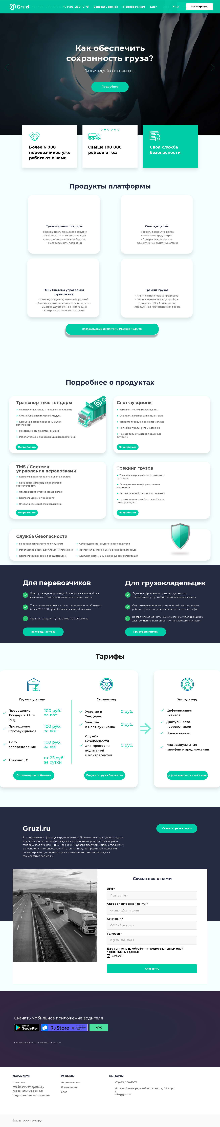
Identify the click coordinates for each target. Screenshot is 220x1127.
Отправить (152, 968)
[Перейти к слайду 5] (115, 130)
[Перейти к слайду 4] (112, 130)
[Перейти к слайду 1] (101, 130)
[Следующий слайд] (213, 67)
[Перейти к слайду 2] (105, 130)
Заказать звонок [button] (72, 6)
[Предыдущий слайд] (7, 67)
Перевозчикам (118, 6)
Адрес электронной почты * (127, 903)
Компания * (115, 918)
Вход (166, 6)
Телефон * (114, 933)
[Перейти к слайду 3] (108, 130)
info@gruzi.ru (123, 1094)
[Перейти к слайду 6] (118, 130)
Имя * (111, 888)
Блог (138, 6)
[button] (112, 329)
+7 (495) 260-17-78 (46, 7)
